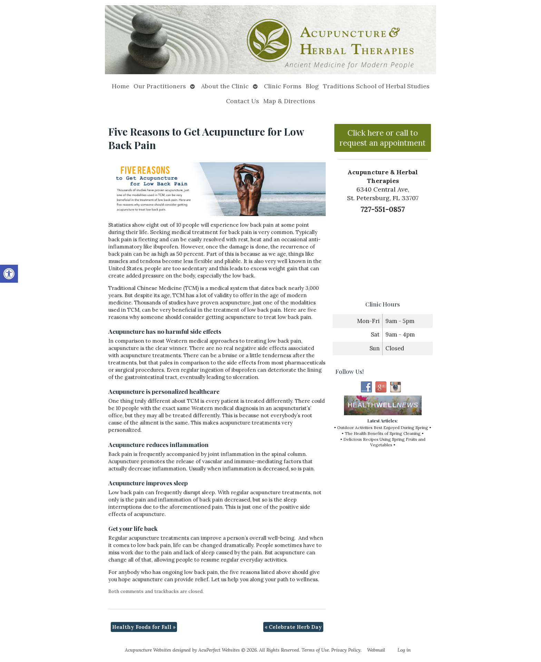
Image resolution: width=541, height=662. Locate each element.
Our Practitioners (160, 86)
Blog (312, 86)
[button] (9, 274)
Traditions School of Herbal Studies (376, 86)
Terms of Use (315, 650)
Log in (404, 650)
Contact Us (242, 101)
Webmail (376, 650)
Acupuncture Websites (148, 650)
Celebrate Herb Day (293, 627)
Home (120, 86)
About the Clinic (225, 86)
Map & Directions (289, 101)
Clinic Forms (283, 86)
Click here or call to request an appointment (383, 138)
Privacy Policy (346, 650)
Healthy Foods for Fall (144, 627)
